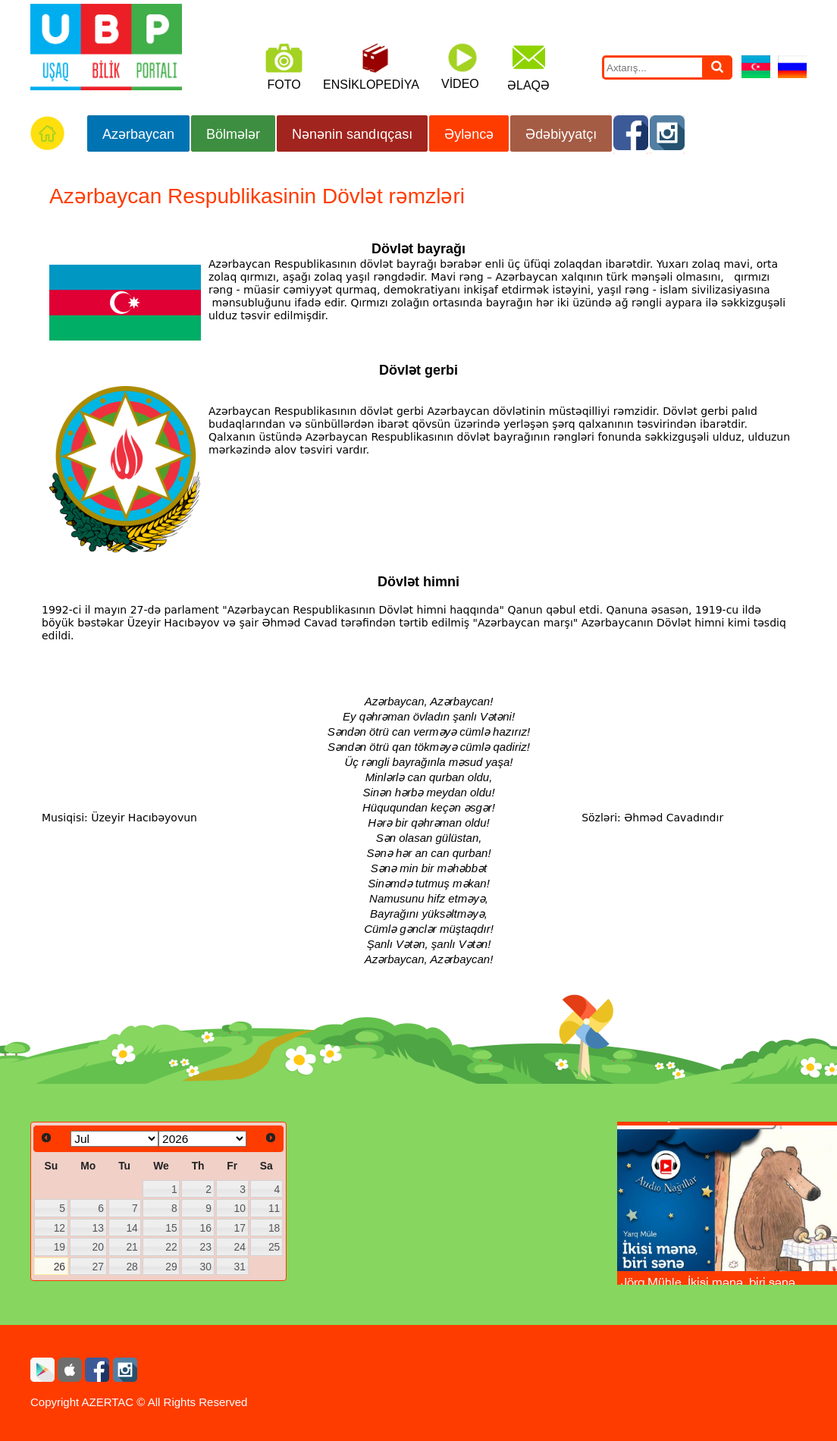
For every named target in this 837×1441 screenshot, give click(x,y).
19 (59, 1247)
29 (171, 1266)
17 (239, 1228)
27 (98, 1266)
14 (131, 1228)
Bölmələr (233, 134)
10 (239, 1208)
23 (206, 1247)
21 (131, 1247)
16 (206, 1228)
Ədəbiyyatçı (561, 134)
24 (239, 1247)
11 (274, 1208)
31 (239, 1266)
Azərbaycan (138, 134)
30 (206, 1266)
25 (274, 1247)
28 (131, 1266)
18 (274, 1228)
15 (171, 1228)
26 (59, 1266)
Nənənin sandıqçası (352, 134)
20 (98, 1247)
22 (171, 1247)
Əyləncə (469, 134)
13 (98, 1228)
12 (59, 1228)
